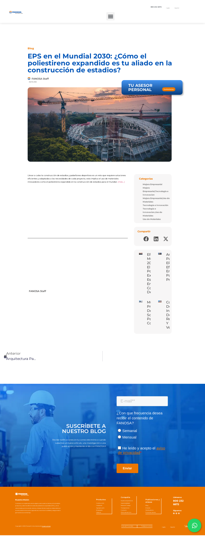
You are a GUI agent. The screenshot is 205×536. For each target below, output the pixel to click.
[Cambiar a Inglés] (168, 8)
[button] (110, 16)
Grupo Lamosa (46, 527)
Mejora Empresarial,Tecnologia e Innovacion (155, 191)
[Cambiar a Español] (177, 8)
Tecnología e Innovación (155, 205)
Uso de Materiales (152, 219)
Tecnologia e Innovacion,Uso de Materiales (152, 212)
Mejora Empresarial (152, 184)
